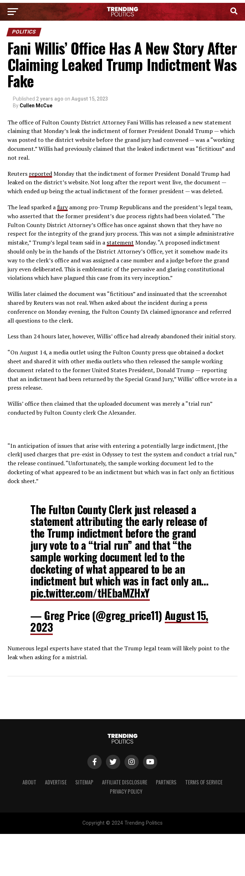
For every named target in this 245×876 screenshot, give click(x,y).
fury (62, 207)
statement (120, 242)
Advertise (56, 782)
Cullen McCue (36, 105)
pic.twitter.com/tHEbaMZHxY (89, 593)
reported (40, 174)
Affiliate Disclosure (124, 782)
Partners (166, 782)
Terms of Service (204, 782)
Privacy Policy (126, 791)
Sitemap (84, 782)
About (29, 782)
